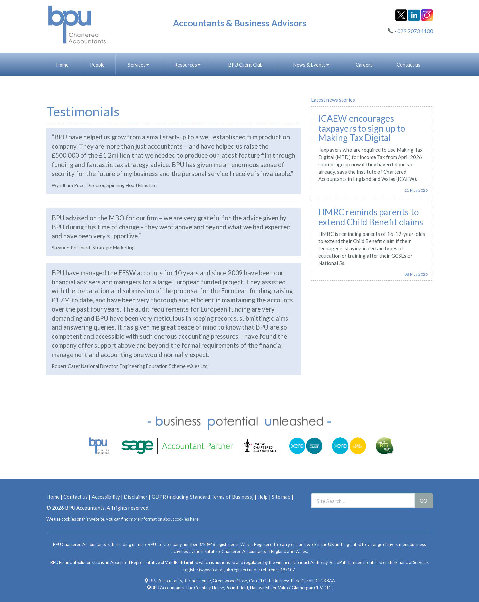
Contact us (408, 65)
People (97, 65)
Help (262, 497)
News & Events (311, 65)
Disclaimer (136, 497)
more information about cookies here (164, 519)
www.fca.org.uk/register (223, 569)
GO (423, 500)
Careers (364, 65)
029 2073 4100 (415, 30)
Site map (281, 497)
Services (138, 65)
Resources (187, 65)
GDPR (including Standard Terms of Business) (203, 497)
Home (62, 65)
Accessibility (106, 497)
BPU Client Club (245, 65)
